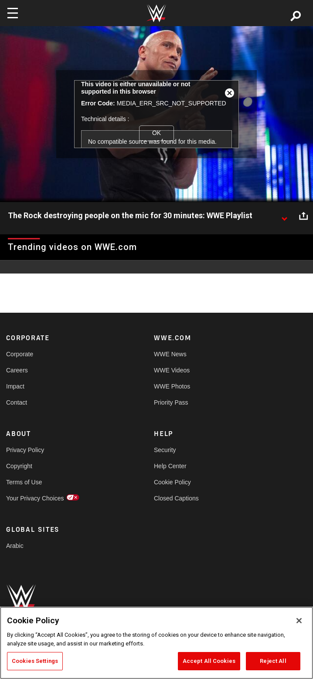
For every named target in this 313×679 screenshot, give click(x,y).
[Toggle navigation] (12, 13)
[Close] (299, 620)
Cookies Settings (35, 661)
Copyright (19, 466)
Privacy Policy (25, 449)
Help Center (170, 466)
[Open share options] (303, 216)
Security (165, 449)
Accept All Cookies (209, 661)
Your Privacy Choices (35, 498)
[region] (156, 643)
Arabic (15, 545)
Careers (17, 370)
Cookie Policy (172, 482)
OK (156, 132)
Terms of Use (24, 482)
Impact (15, 386)
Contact (16, 402)
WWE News (170, 354)
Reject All (273, 661)
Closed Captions (176, 498)
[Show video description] (284, 216)
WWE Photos (172, 386)
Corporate (19, 354)
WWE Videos (172, 370)
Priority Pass (171, 402)
